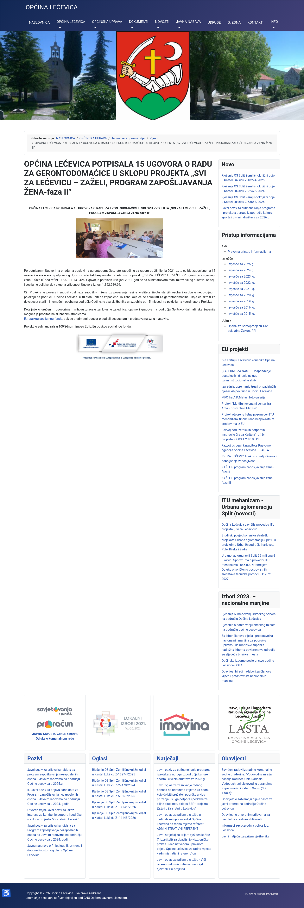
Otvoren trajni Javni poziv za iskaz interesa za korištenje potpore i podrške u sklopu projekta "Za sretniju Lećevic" (54, 814)
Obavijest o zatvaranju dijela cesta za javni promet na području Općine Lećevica (247, 803)
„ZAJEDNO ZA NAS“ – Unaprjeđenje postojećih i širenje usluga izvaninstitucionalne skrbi (246, 375)
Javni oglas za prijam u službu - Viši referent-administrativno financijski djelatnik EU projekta (181, 864)
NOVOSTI (162, 22)
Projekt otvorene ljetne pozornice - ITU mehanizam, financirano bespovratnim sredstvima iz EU (248, 419)
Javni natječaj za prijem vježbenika (245, 836)
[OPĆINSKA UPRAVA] (94, 27)
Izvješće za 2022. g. (241, 283)
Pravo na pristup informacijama (249, 252)
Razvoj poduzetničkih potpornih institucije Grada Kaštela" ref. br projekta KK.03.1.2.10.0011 (243, 434)
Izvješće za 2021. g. (241, 289)
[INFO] (272, 27)
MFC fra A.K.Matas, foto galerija (243, 397)
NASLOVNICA (39, 22)
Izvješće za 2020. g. (241, 295)
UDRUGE (214, 22)
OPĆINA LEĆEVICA (71, 22)
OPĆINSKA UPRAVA (107, 22)
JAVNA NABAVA (188, 22)
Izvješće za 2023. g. (241, 276)
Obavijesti (234, 758)
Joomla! (31, 898)
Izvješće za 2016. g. (241, 307)
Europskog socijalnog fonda (43, 319)
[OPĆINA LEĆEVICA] (59, 27)
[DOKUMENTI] (131, 27)
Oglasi (100, 758)
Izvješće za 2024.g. (241, 270)
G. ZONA (234, 22)
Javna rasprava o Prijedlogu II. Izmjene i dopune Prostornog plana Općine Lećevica (54, 850)
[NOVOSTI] (157, 27)
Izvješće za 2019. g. (241, 301)
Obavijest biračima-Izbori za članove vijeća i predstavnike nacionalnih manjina (246, 676)
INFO (274, 22)
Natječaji (167, 758)
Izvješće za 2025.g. (241, 264)
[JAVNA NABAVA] (178, 27)
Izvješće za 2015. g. (241, 314)
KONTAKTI (255, 22)
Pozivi (34, 758)
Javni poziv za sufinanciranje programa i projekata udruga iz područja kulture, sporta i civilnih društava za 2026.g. (183, 774)
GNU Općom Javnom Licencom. (106, 898)
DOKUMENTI (138, 22)
